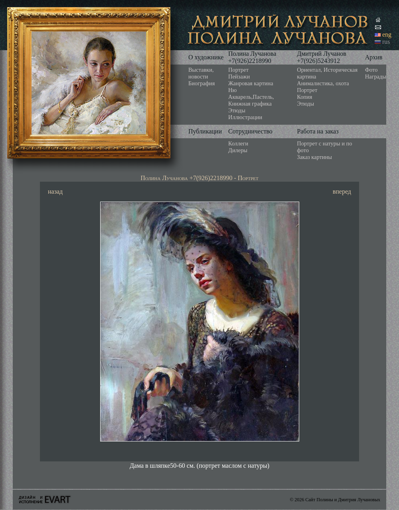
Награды (375, 76)
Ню (232, 90)
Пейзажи (239, 76)
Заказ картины (314, 157)
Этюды (236, 110)
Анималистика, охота (323, 83)
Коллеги (238, 143)
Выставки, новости (201, 73)
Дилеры (237, 150)
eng (386, 34)
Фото (371, 70)
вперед (342, 191)
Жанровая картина (250, 83)
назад (55, 191)
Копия (304, 97)
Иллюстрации (245, 117)
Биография (201, 83)
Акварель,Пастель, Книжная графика (251, 100)
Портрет (238, 70)
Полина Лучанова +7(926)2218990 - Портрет (199, 178)
